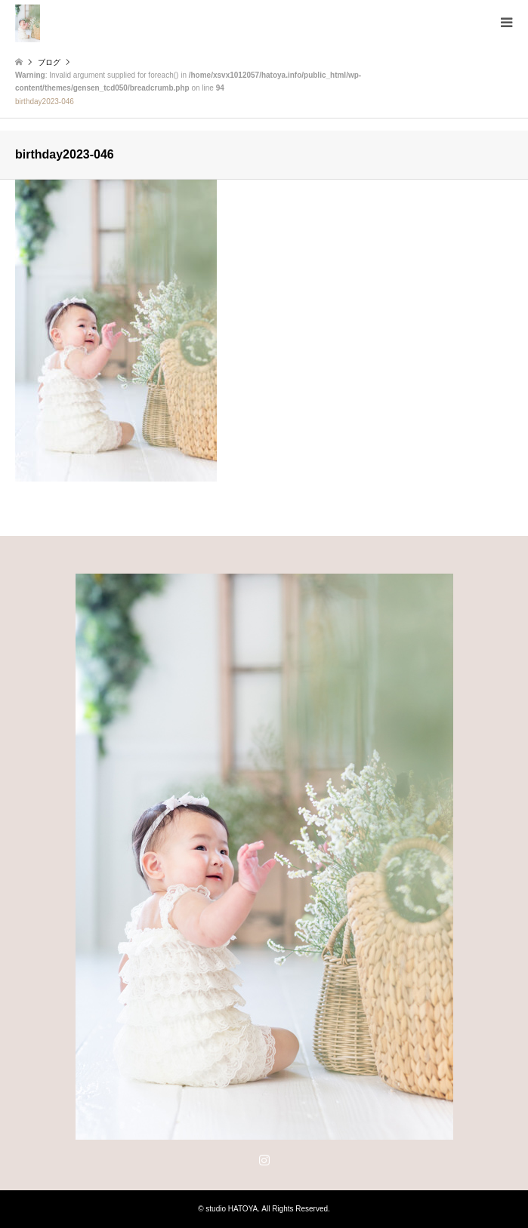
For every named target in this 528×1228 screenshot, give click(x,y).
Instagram (264, 1159)
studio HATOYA (231, 1209)
